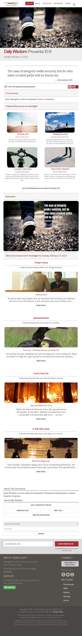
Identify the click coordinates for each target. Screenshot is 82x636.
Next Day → (59, 510)
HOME (67, 3)
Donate (9, 587)
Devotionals (68, 584)
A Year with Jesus (41, 428)
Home (66, 600)
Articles (47, 3)
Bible (37, 3)
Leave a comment (45, 99)
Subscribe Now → (67, 544)
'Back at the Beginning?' (41, 461)
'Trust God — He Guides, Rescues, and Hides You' (41, 350)
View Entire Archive (41, 515)
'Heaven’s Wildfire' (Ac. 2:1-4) (41, 405)
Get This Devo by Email (20, 87)
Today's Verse (41, 262)
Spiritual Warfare (41, 318)
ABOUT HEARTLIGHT (15, 557)
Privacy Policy (66, 550)
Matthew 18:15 (41, 295)
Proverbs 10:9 (65, 80)
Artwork (58, 3)
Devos (30, 3)
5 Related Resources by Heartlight (21, 106)
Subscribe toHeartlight (70, 564)
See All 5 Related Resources (41, 188)
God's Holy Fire (41, 373)
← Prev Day (21, 510)
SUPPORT (8, 576)
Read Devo (41, 305)
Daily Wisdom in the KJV (41, 505)
